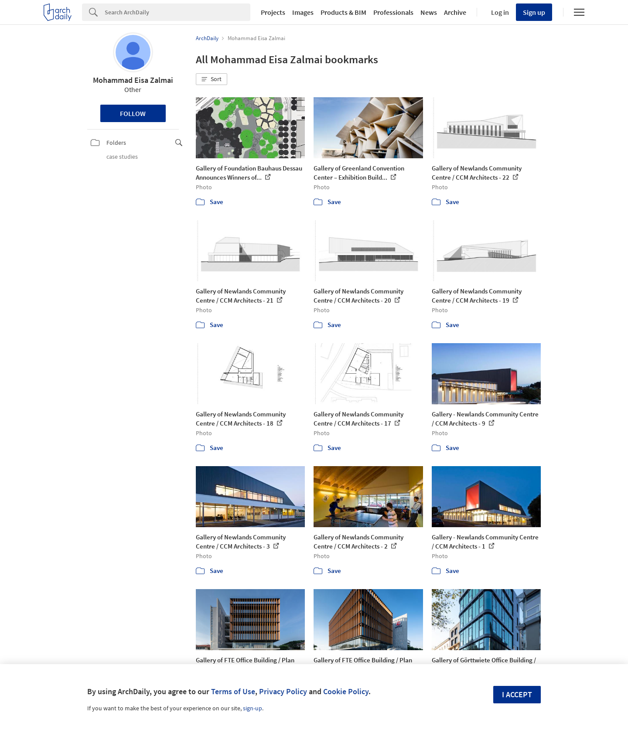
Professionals (393, 12)
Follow (133, 113)
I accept (517, 694)
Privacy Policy (283, 691)
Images (303, 12)
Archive (455, 12)
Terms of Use (233, 691)
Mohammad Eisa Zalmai (133, 80)
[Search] (177, 12)
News (428, 12)
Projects (273, 12)
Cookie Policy (346, 691)
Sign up (534, 12)
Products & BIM (343, 12)
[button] (211, 79)
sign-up (252, 708)
